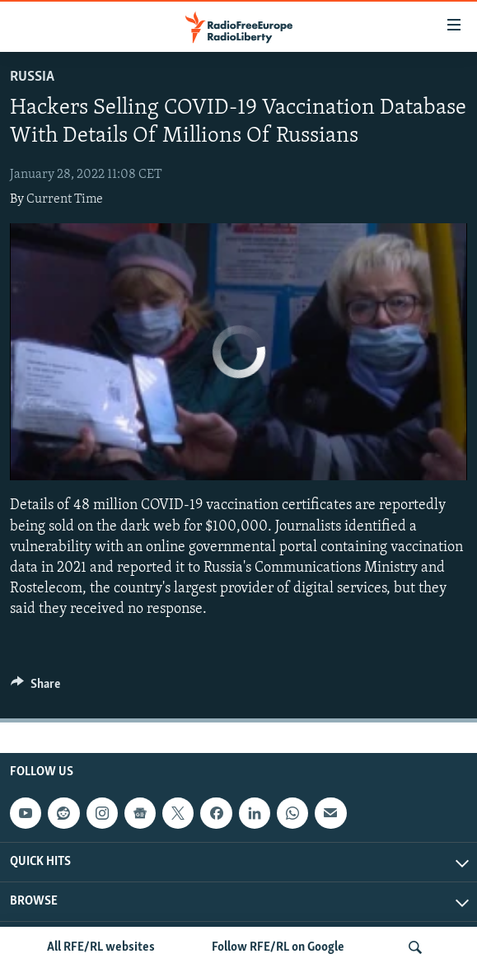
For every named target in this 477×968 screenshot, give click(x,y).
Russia (32, 77)
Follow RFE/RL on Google (278, 947)
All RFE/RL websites (101, 947)
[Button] (35, 688)
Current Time (64, 199)
